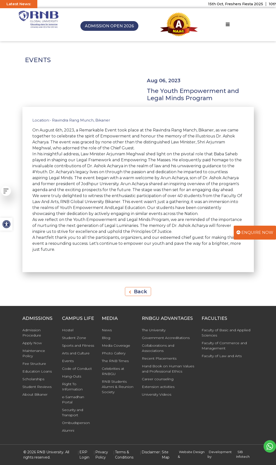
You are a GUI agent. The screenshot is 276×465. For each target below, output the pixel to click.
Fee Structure (34, 363)
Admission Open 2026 (109, 26)
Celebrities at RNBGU (113, 371)
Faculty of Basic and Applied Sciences (226, 333)
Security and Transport (72, 412)
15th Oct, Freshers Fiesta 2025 (239, 4)
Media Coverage (116, 345)
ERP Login (84, 455)
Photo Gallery (113, 353)
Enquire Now (254, 232)
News (107, 330)
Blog (106, 338)
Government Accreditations (166, 338)
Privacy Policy (101, 455)
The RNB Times (115, 361)
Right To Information (72, 386)
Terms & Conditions (124, 455)
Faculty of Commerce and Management (224, 345)
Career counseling (157, 379)
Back (138, 292)
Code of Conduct (77, 368)
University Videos (156, 394)
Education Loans (37, 371)
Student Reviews (37, 386)
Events (68, 361)
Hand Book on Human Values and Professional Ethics (168, 369)
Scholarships (33, 379)
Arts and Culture (76, 353)
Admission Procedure (31, 333)
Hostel (67, 330)
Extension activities (158, 386)
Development (220, 452)
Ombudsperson (76, 423)
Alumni (68, 430)
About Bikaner (35, 394)
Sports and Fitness (78, 345)
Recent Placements (159, 358)
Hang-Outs (71, 376)
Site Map (165, 455)
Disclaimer (151, 452)
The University (154, 330)
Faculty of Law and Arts (222, 356)
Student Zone (74, 338)
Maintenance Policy (33, 353)
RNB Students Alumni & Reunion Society (117, 386)
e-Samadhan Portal (73, 399)
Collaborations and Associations (158, 348)
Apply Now (32, 343)
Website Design (192, 452)
